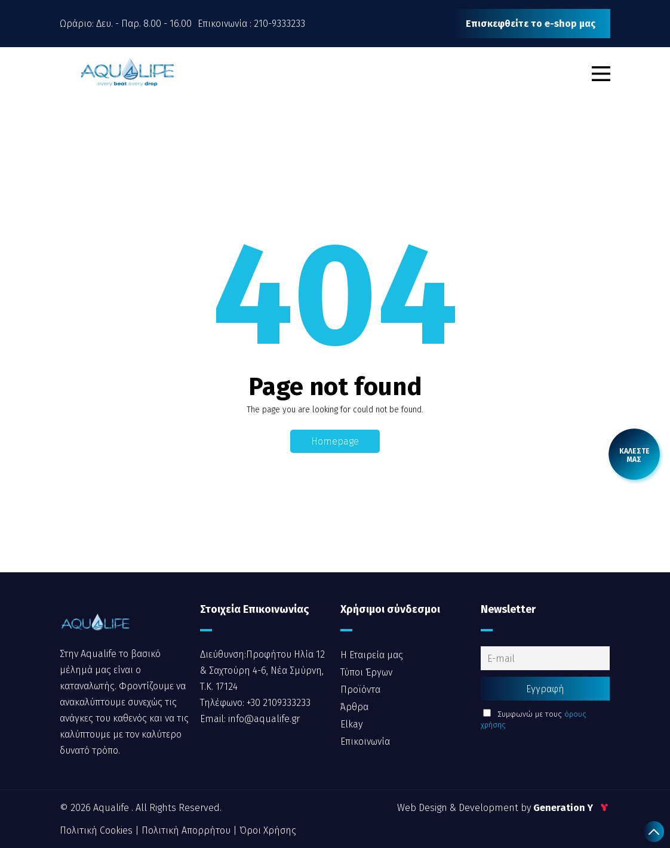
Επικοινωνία (365, 741)
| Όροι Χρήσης (264, 830)
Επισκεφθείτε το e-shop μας (530, 23)
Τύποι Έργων (366, 672)
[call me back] (634, 455)
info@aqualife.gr (263, 718)
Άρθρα (354, 707)
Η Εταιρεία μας (371, 655)
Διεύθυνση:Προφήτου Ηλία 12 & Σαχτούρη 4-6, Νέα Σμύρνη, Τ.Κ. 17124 (262, 670)
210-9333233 (279, 23)
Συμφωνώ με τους (533, 719)
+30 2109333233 (277, 702)
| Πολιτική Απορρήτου (184, 830)
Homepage (335, 441)
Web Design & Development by (503, 807)
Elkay (351, 724)
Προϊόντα (360, 689)
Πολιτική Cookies (97, 830)
